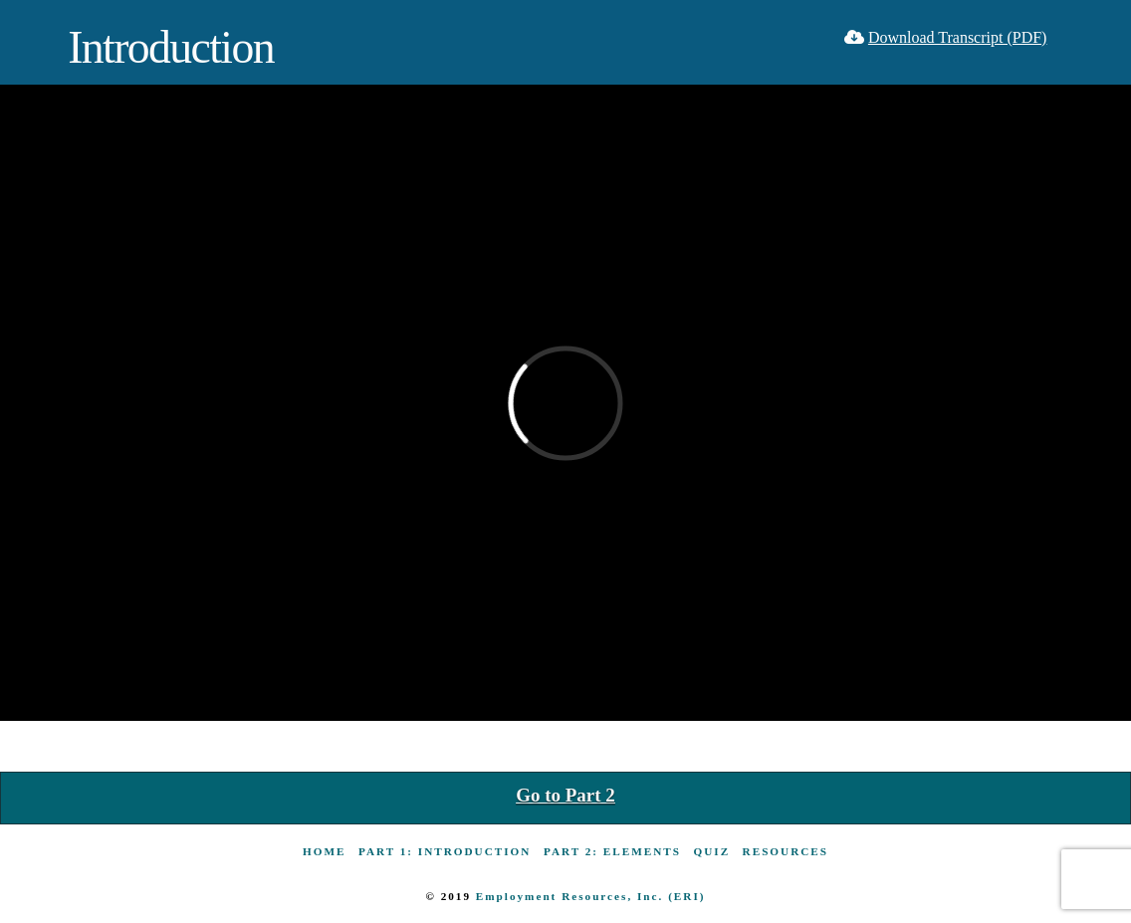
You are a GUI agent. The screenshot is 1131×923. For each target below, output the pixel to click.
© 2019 (450, 896)
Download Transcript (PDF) (957, 37)
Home (324, 851)
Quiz (712, 851)
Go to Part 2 (565, 795)
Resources (785, 851)
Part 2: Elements (612, 851)
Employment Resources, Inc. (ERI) (591, 896)
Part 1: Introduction (444, 851)
